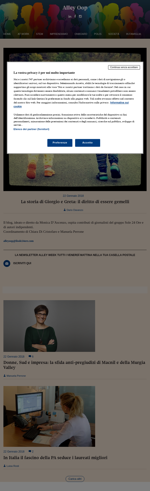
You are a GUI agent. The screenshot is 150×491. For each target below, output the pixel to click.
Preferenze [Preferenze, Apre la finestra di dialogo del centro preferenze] (60, 142)
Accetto (87, 142)
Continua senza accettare (124, 67)
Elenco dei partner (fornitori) (31, 129)
